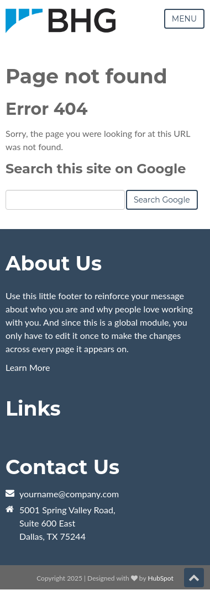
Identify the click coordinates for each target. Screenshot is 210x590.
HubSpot (160, 578)
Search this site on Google (96, 169)
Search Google (162, 200)
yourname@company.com (69, 493)
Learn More (28, 367)
